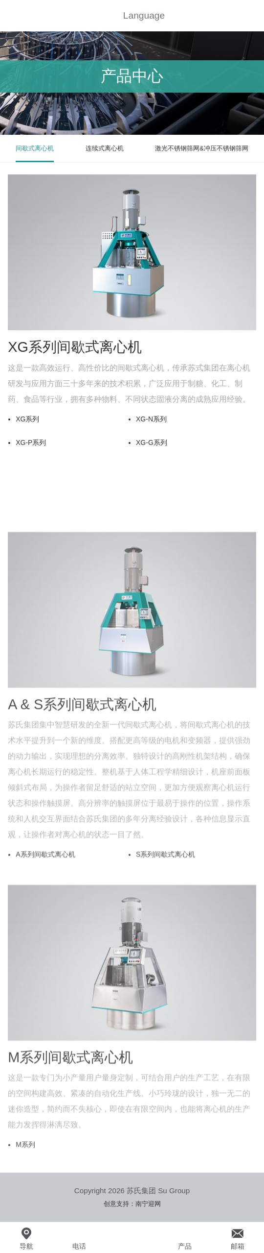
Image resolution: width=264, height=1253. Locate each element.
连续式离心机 (105, 148)
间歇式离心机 (35, 148)
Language (144, 15)
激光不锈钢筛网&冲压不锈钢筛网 (201, 148)
